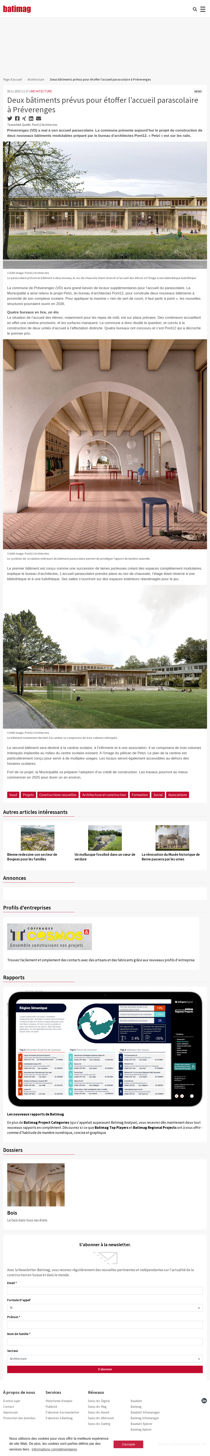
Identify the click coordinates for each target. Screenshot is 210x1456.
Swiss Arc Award (98, 1412)
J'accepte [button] (128, 1444)
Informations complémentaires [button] (54, 1449)
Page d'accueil (12, 79)
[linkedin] (204, 1400)
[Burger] (203, 9)
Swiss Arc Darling (99, 1424)
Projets (28, 795)
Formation (140, 795)
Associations (177, 795)
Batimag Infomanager (145, 1418)
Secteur (12, 1351)
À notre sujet (11, 1401)
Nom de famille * (19, 1334)
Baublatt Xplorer (141, 1424)
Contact (8, 1407)
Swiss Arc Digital (99, 1401)
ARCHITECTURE (41, 91)
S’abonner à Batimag (59, 1418)
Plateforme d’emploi (59, 1401)
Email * (12, 1283)
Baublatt (136, 1401)
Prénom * (13, 1317)
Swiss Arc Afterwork (101, 1418)
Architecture (36, 79)
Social (158, 795)
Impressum (10, 1412)
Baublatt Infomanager (145, 1412)
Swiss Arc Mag (97, 1407)
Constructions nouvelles (57, 795)
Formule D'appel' (19, 1300)
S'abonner (105, 1369)
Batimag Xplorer (141, 1429)
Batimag (136, 1407)
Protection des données (19, 1418)
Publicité (51, 1407)
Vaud (13, 795)
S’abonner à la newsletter (62, 1412)
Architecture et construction (104, 795)
